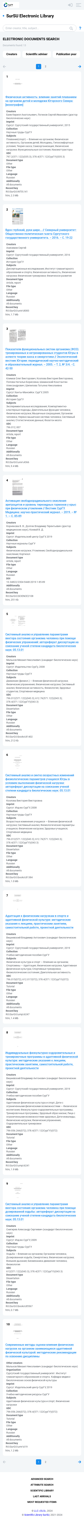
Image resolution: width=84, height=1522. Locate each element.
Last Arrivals (42, 1496)
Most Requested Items (42, 1502)
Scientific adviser (37, 54)
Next (79, 66)
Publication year (66, 54)
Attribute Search (42, 1484)
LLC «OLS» (40, 1510)
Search (71, 28)
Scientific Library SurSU (36, 1514)
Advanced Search (42, 1479)
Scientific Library (42, 1490)
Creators (11, 54)
